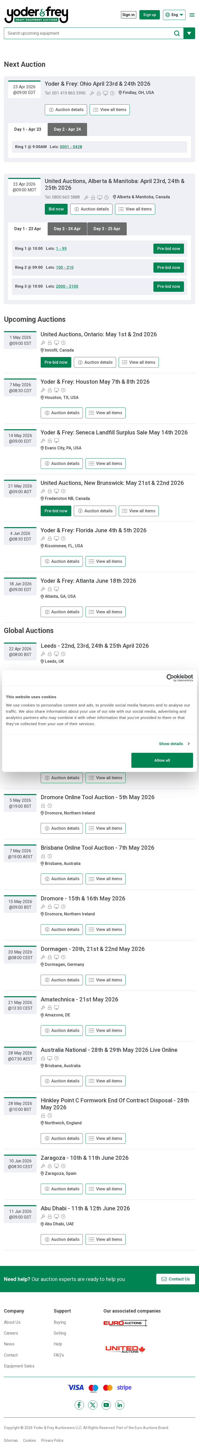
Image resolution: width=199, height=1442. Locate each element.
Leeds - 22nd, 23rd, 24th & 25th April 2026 (95, 646)
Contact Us (179, 1279)
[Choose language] (174, 15)
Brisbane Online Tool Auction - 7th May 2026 (97, 847)
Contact (11, 1355)
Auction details (69, 109)
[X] (92, 1405)
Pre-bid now (168, 248)
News (9, 1344)
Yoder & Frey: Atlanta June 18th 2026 (88, 581)
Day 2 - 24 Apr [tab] (67, 228)
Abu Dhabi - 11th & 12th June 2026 (85, 1208)
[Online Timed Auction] (112, 93)
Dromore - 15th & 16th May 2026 (83, 898)
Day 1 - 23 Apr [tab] (27, 228)
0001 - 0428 (71, 146)
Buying (60, 1322)
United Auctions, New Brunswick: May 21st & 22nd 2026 (112, 483)
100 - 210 (65, 267)
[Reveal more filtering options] (189, 33)
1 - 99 (61, 248)
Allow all (162, 760)
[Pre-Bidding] (98, 93)
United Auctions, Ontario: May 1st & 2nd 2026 (99, 334)
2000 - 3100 (67, 286)
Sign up (149, 15)
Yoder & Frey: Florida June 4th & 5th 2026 (94, 530)
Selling (60, 1333)
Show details (171, 743)
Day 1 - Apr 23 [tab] (27, 129)
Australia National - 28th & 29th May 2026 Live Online (109, 1050)
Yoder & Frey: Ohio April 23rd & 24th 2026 (98, 84)
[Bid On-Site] (92, 93)
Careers (11, 1333)
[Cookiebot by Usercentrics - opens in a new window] (170, 678)
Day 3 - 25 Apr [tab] (107, 228)
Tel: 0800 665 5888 (62, 197)
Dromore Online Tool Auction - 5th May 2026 (98, 797)
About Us (12, 1322)
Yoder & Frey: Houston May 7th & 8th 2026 (95, 381)
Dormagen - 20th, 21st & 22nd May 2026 (93, 949)
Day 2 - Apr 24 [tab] (67, 129)
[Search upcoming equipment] (93, 33)
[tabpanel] (99, 147)
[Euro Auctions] (125, 1323)
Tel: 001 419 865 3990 (65, 93)
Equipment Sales (19, 1366)
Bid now (56, 209)
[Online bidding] (105, 93)
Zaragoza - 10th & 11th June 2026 (85, 1158)
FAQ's (59, 1355)
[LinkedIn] (119, 1405)
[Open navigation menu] (192, 15)
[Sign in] (126, 15)
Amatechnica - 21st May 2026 (79, 999)
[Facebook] (79, 1405)
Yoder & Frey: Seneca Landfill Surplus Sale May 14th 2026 (114, 432)
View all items (113, 109)
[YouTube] (106, 1405)
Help (58, 1344)
